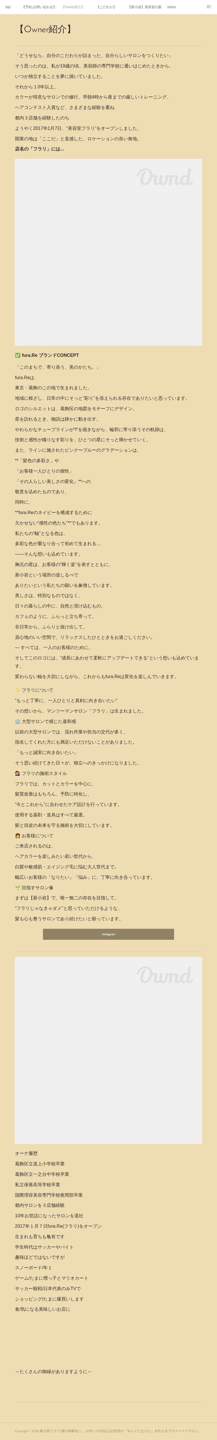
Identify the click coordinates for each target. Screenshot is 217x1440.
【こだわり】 (106, 7)
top (8, 7)
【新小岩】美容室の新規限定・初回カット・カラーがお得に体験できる (145, 7)
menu (171, 7)
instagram (108, 934)
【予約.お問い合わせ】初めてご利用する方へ (39, 7)
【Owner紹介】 (73, 7)
